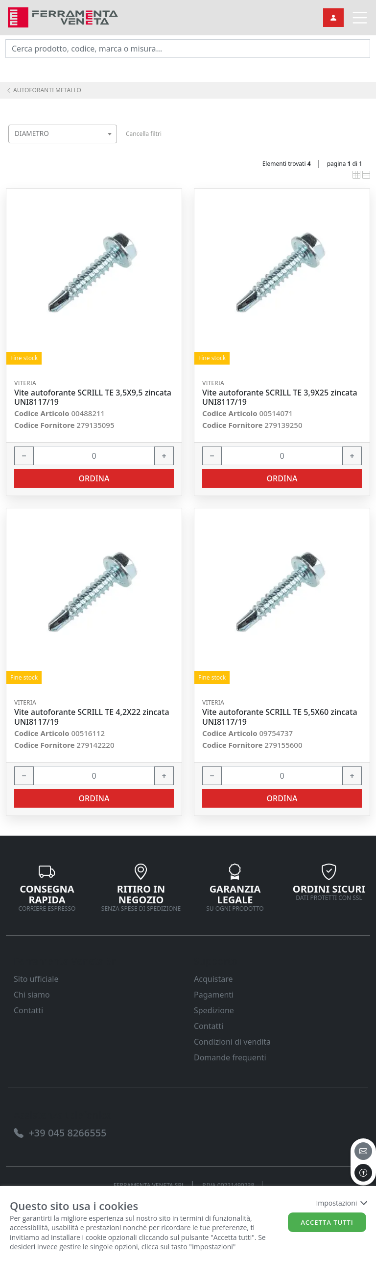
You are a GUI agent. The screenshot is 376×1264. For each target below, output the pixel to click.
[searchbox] (111, 146)
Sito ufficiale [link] (36, 979)
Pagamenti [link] (214, 994)
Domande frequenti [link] (230, 1057)
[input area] (187, 48)
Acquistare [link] (213, 979)
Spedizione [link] (214, 1010)
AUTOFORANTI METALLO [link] (43, 90)
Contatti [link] (28, 1010)
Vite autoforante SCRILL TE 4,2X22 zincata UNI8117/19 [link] (91, 717)
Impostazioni (341, 1203)
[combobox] (62, 134)
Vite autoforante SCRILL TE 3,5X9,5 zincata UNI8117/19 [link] (92, 397)
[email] (363, 1151)
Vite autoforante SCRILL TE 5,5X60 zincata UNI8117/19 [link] (279, 717)
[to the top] (363, 1173)
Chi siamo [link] (32, 994)
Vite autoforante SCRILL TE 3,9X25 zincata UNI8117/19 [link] (279, 397)
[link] (63, 16)
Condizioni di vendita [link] (232, 1041)
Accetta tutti (327, 1222)
